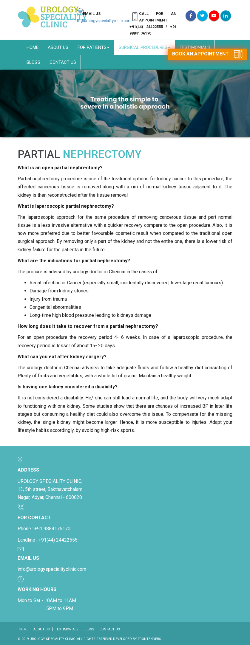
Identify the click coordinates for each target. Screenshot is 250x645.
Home (32, 47)
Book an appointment (207, 54)
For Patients (93, 47)
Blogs (33, 62)
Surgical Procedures (144, 47)
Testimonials (195, 47)
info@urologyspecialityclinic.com (102, 20)
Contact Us (63, 62)
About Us (58, 47)
